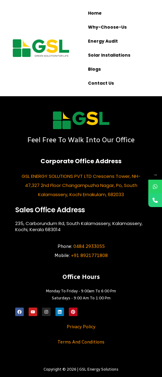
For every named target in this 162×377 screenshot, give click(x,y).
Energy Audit (103, 41)
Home (95, 13)
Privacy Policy (81, 326)
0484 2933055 (89, 246)
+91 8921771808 (89, 255)
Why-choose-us (107, 27)
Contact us (101, 83)
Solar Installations (109, 55)
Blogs (94, 69)
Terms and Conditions (81, 342)
